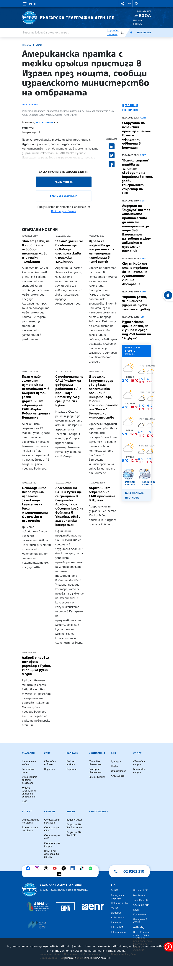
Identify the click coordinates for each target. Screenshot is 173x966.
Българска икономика (95, 771)
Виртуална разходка (117, 897)
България (28, 753)
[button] (123, 3)
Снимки (49, 811)
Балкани (72, 753)
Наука (114, 766)
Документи (118, 917)
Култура (116, 761)
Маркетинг (139, 895)
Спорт (137, 753)
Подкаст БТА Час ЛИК (73, 834)
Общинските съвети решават (29, 780)
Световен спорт (139, 763)
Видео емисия (74, 819)
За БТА (114, 890)
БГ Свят (27, 811)
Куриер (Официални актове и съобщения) (29, 792)
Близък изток (31, 132)
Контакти (139, 914)
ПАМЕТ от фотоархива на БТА (51, 854)
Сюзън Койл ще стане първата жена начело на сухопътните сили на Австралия (135, 274)
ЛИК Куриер (118, 775)
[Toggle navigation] (29, 3)
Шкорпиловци (119, 932)
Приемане (69, 958)
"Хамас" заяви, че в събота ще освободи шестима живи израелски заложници (36, 251)
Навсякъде (144, 32)
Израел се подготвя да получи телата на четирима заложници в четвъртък (101, 251)
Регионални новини (28, 771)
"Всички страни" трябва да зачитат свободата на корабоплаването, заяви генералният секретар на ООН (137, 176)
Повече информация (97, 958)
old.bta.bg (138, 927)
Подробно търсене (113, 32)
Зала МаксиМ (140, 900)
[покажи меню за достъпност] (168, 946)
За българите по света (30, 829)
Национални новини (29, 763)
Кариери (116, 922)
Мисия (114, 907)
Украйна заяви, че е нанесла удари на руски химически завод (136, 303)
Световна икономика (95, 763)
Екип (136, 909)
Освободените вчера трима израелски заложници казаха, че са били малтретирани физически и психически (35, 504)
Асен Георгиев (30, 104)
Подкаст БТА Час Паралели (74, 826)
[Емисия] (131, 32)
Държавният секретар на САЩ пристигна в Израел (102, 494)
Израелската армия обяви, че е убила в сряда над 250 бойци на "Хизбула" (136, 330)
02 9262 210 (133, 871)
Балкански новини (72, 763)
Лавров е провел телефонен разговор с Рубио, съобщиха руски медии (36, 666)
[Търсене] (122, 32)
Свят (39, 45)
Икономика (97, 753)
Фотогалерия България (52, 821)
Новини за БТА (119, 903)
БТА (113, 884)
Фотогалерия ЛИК (52, 837)
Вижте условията (63, 211)
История (116, 912)
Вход (145, 15)
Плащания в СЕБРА (140, 921)
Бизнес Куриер (97, 777)
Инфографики (98, 811)
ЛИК (113, 753)
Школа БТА (117, 927)
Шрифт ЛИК (140, 890)
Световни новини (50, 763)
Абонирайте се (64, 181)
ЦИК (24, 801)
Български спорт (139, 771)
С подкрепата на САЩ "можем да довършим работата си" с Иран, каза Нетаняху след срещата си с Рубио (69, 390)
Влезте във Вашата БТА (63, 195)
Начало (26, 45)
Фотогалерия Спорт (52, 845)
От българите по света (30, 821)
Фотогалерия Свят (52, 829)
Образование (118, 771)
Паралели (49, 769)
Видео (70, 811)
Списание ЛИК (141, 904)
